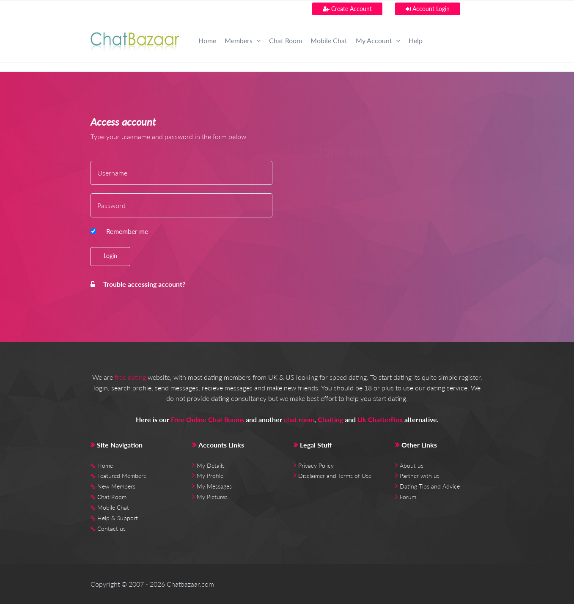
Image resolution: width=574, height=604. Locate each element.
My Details (211, 465)
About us (411, 465)
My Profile (210, 475)
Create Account (347, 8)
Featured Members (121, 475)
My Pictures (212, 496)
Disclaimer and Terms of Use (334, 475)
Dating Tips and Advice (430, 486)
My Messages (214, 486)
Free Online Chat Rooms (207, 419)
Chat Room (285, 40)
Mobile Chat (328, 40)
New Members (116, 486)
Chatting (330, 419)
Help (416, 40)
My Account (378, 40)
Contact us (111, 528)
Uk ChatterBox (380, 419)
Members (243, 40)
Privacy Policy (316, 465)
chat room (299, 419)
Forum (408, 496)
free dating (130, 377)
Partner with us (419, 475)
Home (207, 40)
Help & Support (117, 518)
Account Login (428, 8)
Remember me (127, 231)
